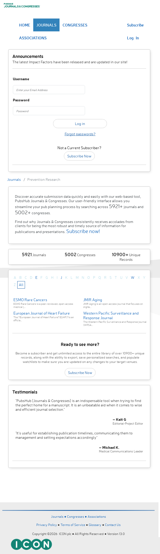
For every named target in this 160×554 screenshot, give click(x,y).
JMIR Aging (92, 299)
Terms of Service (73, 525)
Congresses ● (77, 516)
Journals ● (59, 516)
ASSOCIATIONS (33, 37)
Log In (133, 37)
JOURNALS (46, 25)
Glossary (95, 525)
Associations (97, 516)
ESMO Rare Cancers (30, 299)
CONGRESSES (75, 25)
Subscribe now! (83, 231)
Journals (14, 179)
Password (21, 100)
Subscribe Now (79, 156)
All (21, 284)
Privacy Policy (46, 525)
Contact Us (113, 525)
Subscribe (135, 25)
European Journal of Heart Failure (41, 313)
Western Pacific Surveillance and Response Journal (111, 315)
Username (21, 79)
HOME (24, 25)
